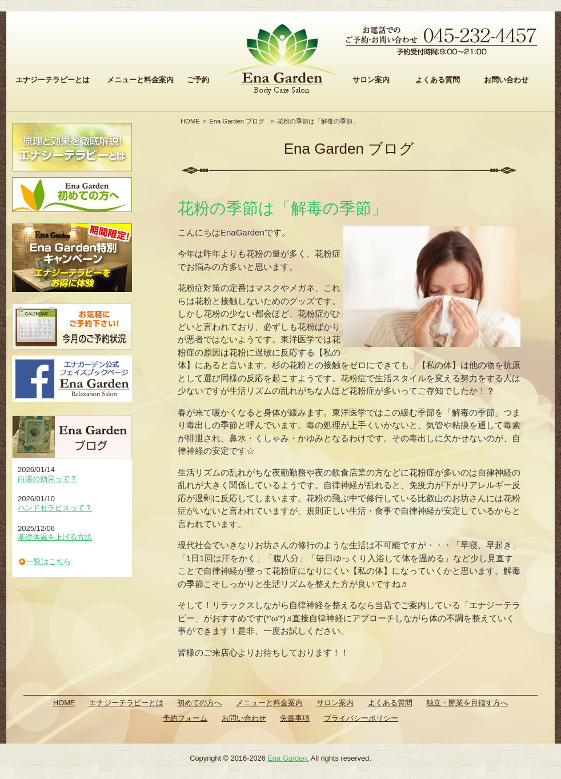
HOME (190, 121)
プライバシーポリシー (361, 718)
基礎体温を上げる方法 (55, 537)
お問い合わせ (506, 79)
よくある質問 (437, 79)
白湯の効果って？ (47, 478)
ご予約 (198, 79)
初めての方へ (199, 702)
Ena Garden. (288, 758)
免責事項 (295, 718)
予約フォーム (185, 718)
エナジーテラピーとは (52, 79)
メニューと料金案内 (140, 79)
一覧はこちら (48, 561)
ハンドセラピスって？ (55, 508)
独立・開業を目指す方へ (467, 702)
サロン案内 (371, 79)
